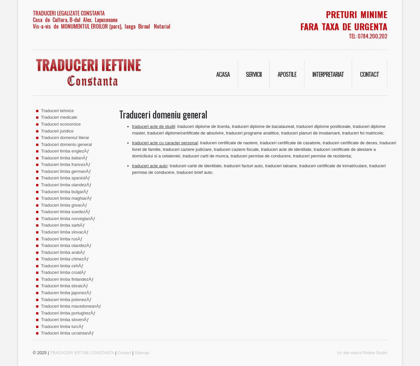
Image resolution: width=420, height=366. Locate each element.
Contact (369, 74)
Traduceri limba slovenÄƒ (65, 319)
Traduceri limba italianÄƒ (64, 157)
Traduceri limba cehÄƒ (62, 265)
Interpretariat (328, 74)
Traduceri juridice (57, 131)
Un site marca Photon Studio (362, 353)
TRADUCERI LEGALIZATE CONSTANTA (69, 13)
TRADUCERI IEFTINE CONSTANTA (82, 353)
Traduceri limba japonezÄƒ (66, 292)
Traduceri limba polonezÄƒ (66, 299)
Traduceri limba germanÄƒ (66, 171)
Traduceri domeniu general (66, 144)
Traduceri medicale (59, 117)
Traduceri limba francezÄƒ (66, 164)
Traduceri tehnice (57, 110)
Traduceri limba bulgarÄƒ (65, 191)
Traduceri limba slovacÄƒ (65, 232)
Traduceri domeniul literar (65, 137)
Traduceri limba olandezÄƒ (66, 184)
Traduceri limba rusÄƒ (62, 238)
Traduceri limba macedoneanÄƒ (71, 306)
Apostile (287, 74)
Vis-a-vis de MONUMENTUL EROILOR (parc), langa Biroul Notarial (101, 26)
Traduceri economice (61, 124)
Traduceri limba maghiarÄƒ (66, 198)
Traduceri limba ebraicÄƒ (64, 285)
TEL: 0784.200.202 (368, 36)
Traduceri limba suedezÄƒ (66, 211)
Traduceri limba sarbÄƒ (63, 225)
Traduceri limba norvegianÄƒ (68, 218)
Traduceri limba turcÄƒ (62, 326)
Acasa (223, 74)
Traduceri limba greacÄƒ (64, 205)
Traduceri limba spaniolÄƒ (65, 177)
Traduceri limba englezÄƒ (65, 151)
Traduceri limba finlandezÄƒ (67, 279)
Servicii (254, 74)
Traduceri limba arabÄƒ (63, 252)
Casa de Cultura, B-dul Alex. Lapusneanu (75, 20)
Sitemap (142, 353)
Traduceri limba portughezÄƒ (68, 313)
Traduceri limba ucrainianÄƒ (67, 333)
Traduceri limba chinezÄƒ (65, 258)
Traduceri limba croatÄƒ (63, 272)
